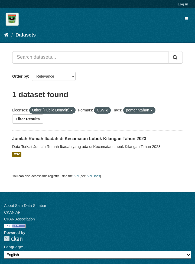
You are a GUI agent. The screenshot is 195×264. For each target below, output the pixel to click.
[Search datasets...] (90, 57)
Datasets (25, 35)
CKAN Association (19, 219)
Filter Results (28, 119)
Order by (20, 76)
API (76, 176)
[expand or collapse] (186, 18)
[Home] (6, 35)
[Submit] (175, 57)
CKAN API (13, 212)
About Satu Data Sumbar (25, 205)
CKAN (13, 239)
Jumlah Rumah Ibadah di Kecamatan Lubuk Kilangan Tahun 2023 (79, 138)
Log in (183, 4)
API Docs (93, 176)
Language (13, 247)
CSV (17, 154)
